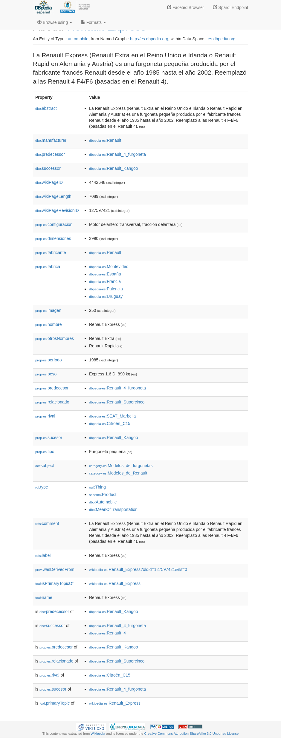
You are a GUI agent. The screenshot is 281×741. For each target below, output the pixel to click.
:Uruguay (106, 296)
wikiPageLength (53, 196)
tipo (44, 451)
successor (48, 168)
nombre (48, 324)
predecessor (50, 154)
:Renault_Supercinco (116, 402)
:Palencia (106, 288)
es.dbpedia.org (222, 38)
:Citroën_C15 (109, 423)
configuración (53, 224)
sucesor (48, 437)
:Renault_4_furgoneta (117, 154)
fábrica (47, 266)
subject (44, 465)
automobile (78, 38)
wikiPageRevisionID (57, 210)
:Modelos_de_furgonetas (121, 465)
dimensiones (53, 238)
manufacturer (50, 140)
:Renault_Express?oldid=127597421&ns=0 (138, 569)
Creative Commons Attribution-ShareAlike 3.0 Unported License (191, 733)
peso (45, 374)
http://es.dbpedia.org (149, 38)
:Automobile (103, 502)
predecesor (51, 388)
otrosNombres (54, 338)
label (43, 555)
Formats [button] (93, 22)
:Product (102, 494)
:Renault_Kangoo (113, 168)
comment (47, 523)
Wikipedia (98, 733)
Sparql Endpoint (230, 7)
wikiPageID (49, 182)
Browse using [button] (54, 22)
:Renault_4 (107, 633)
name (43, 597)
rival (45, 416)
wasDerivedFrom (54, 569)
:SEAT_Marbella (112, 416)
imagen (48, 310)
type (41, 487)
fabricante (50, 252)
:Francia (105, 281)
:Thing (97, 487)
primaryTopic (54, 703)
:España (105, 274)
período (48, 360)
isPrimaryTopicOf (54, 583)
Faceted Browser (185, 7)
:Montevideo (109, 266)
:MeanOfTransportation (113, 509)
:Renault (105, 140)
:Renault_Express (114, 583)
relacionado (52, 402)
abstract (46, 108)
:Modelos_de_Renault (118, 473)
